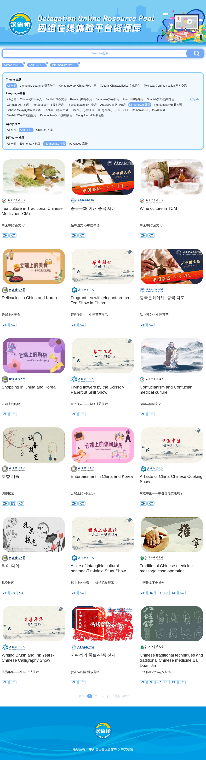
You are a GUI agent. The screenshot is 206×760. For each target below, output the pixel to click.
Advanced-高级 (78, 143)
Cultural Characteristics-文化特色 (120, 85)
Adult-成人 (38, 64)
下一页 (105, 696)
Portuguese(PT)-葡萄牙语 (48, 104)
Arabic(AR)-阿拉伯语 (113, 104)
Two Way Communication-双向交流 (165, 85)
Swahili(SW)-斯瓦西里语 (21, 115)
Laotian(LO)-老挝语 (56, 110)
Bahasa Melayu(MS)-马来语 (24, 110)
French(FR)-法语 (133, 99)
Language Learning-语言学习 (37, 85)
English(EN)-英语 (56, 99)
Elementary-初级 (30, 143)
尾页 (117, 696)
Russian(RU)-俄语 (81, 99)
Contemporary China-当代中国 (77, 85)
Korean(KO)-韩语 (139, 104)
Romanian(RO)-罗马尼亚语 (148, 110)
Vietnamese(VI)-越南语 (168, 104)
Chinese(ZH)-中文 (31, 99)
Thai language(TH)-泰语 (82, 104)
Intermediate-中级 (65, 64)
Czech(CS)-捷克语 (83, 110)
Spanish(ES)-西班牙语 (160, 99)
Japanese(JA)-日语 (107, 99)
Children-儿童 (44, 129)
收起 (194, 99)
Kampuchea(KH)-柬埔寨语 (56, 115)
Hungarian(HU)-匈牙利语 (113, 110)
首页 (81, 696)
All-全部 (11, 85)
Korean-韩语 (13, 64)
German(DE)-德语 (18, 104)
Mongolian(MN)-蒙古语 (90, 115)
